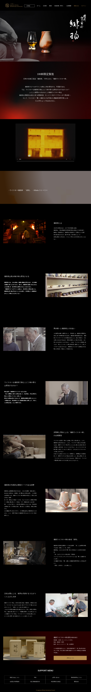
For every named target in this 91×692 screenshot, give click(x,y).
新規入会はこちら (14, 677)
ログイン (83, 6)
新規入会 (76, 6)
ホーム (38, 6)
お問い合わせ (55, 677)
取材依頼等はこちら (76, 677)
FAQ (35, 677)
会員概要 (69, 6)
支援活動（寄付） (59, 6)
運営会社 (76, 681)
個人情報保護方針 (35, 681)
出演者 (45, 6)
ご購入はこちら (70, 658)
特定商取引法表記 (56, 681)
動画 (50, 6)
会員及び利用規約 (14, 681)
